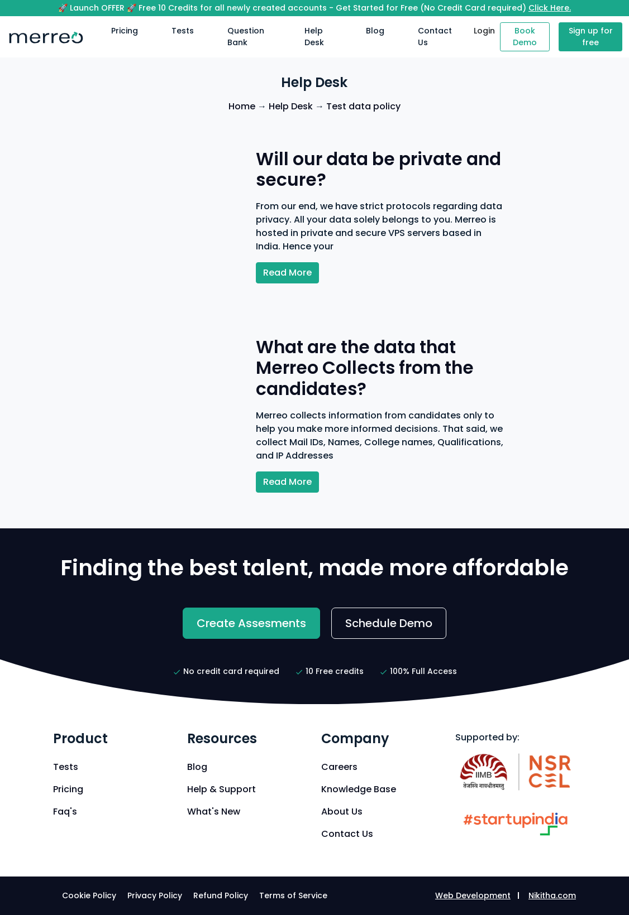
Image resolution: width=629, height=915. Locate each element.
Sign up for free (591, 36)
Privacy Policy (154, 895)
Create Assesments (251, 623)
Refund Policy (220, 895)
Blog (375, 30)
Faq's (65, 811)
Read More (287, 272)
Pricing (124, 30)
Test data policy (363, 106)
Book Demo (525, 36)
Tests (182, 30)
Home (241, 106)
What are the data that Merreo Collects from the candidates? (365, 368)
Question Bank (245, 36)
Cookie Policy (89, 895)
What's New (213, 811)
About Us (342, 811)
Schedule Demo (388, 623)
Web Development (473, 895)
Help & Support (221, 789)
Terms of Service (293, 895)
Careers (339, 766)
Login (484, 30)
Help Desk (314, 36)
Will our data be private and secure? (378, 169)
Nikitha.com (552, 895)
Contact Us (435, 36)
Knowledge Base (358, 789)
